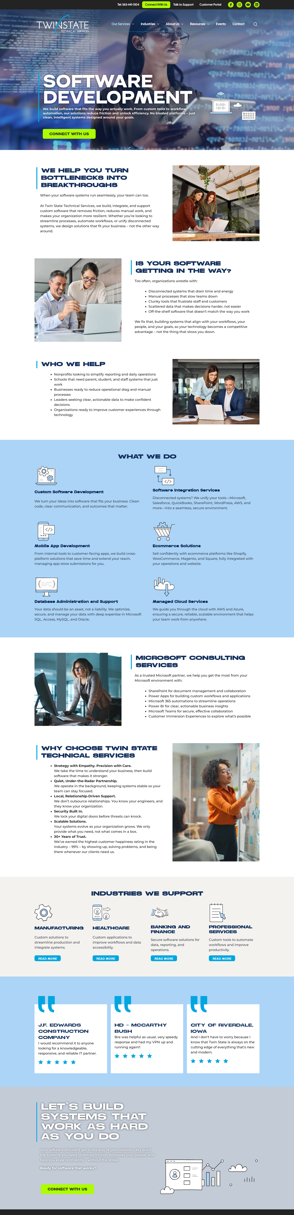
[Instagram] (239, 4)
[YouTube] (248, 4)
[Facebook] (231, 4)
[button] (132, 23)
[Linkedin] (257, 4)
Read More (47, 958)
